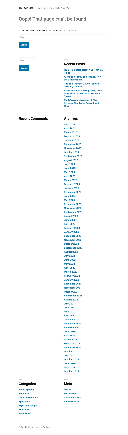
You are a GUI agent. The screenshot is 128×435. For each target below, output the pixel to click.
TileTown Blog (26, 7)
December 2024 (72, 192)
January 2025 (71, 188)
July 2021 (69, 303)
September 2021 (73, 295)
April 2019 (69, 335)
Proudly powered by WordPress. (40, 427)
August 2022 (71, 251)
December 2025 (72, 144)
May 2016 (69, 367)
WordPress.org (72, 401)
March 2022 (70, 271)
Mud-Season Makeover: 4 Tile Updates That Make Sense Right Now (81, 103)
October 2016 (71, 359)
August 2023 (71, 216)
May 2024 (69, 200)
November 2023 (72, 208)
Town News (25, 413)
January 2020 (71, 319)
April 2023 (69, 224)
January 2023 (71, 231)
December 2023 (72, 204)
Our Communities (28, 397)
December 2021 (72, 283)
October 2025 (71, 152)
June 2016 (70, 363)
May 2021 (69, 311)
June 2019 (70, 331)
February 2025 (72, 184)
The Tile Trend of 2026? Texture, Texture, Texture (81, 85)
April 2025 (69, 176)
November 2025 (72, 148)
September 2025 (73, 156)
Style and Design (28, 405)
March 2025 (70, 180)
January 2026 (71, 140)
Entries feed (70, 393)
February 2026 (72, 136)
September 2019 (73, 327)
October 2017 (71, 351)
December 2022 (72, 235)
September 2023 (73, 212)
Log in (67, 389)
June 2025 (70, 168)
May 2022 (69, 263)
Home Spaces (26, 389)
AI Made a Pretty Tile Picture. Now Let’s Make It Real (82, 78)
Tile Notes (24, 409)
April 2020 (69, 315)
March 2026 (70, 132)
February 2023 (72, 228)
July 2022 (69, 255)
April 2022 (69, 267)
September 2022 (73, 247)
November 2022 (72, 240)
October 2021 (71, 291)
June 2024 (70, 196)
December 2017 (72, 347)
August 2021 (71, 299)
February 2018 (72, 343)
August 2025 (71, 160)
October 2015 (71, 371)
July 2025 (69, 164)
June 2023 (70, 220)
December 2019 (72, 323)
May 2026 (69, 124)
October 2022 (71, 243)
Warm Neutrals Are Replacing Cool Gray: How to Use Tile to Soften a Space (83, 93)
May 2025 (69, 172)
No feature (24, 393)
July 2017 (69, 355)
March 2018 (70, 339)
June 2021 (70, 307)
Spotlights (24, 401)
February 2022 (72, 275)
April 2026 (69, 128)
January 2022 (71, 279)
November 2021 (72, 287)
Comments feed (72, 397)
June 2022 (70, 259)
